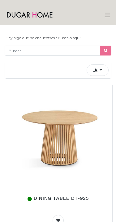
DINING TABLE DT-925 (61, 198)
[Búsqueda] (105, 51)
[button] (98, 70)
